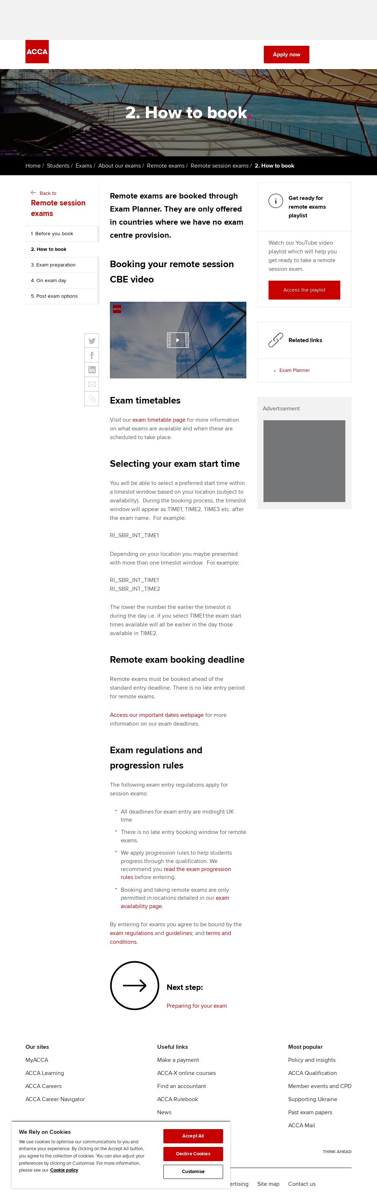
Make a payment (178, 1060)
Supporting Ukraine (312, 1099)
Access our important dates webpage (157, 715)
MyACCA (36, 1060)
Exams (84, 165)
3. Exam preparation (53, 265)
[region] (121, 1154)
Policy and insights (312, 1060)
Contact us (302, 1184)
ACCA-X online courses (186, 1073)
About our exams (119, 165)
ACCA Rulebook (177, 1099)
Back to (63, 204)
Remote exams (165, 165)
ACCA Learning (44, 1073)
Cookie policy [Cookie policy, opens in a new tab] (64, 1170)
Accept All (193, 1136)
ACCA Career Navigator (55, 1099)
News (164, 1112)
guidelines (179, 933)
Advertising (234, 1184)
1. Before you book (52, 233)
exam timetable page (159, 420)
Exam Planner (294, 370)
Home (33, 165)
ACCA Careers (43, 1086)
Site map (268, 1184)
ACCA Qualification (312, 1073)
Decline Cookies (193, 1154)
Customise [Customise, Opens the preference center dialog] (193, 1172)
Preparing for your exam (197, 1006)
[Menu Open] (347, 54)
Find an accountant (181, 1086)
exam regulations (131, 933)
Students (58, 165)
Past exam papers (310, 1112)
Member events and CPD (320, 1086)
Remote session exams (220, 165)
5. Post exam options (54, 296)
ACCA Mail (301, 1125)
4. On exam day (48, 280)
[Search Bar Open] (327, 54)
